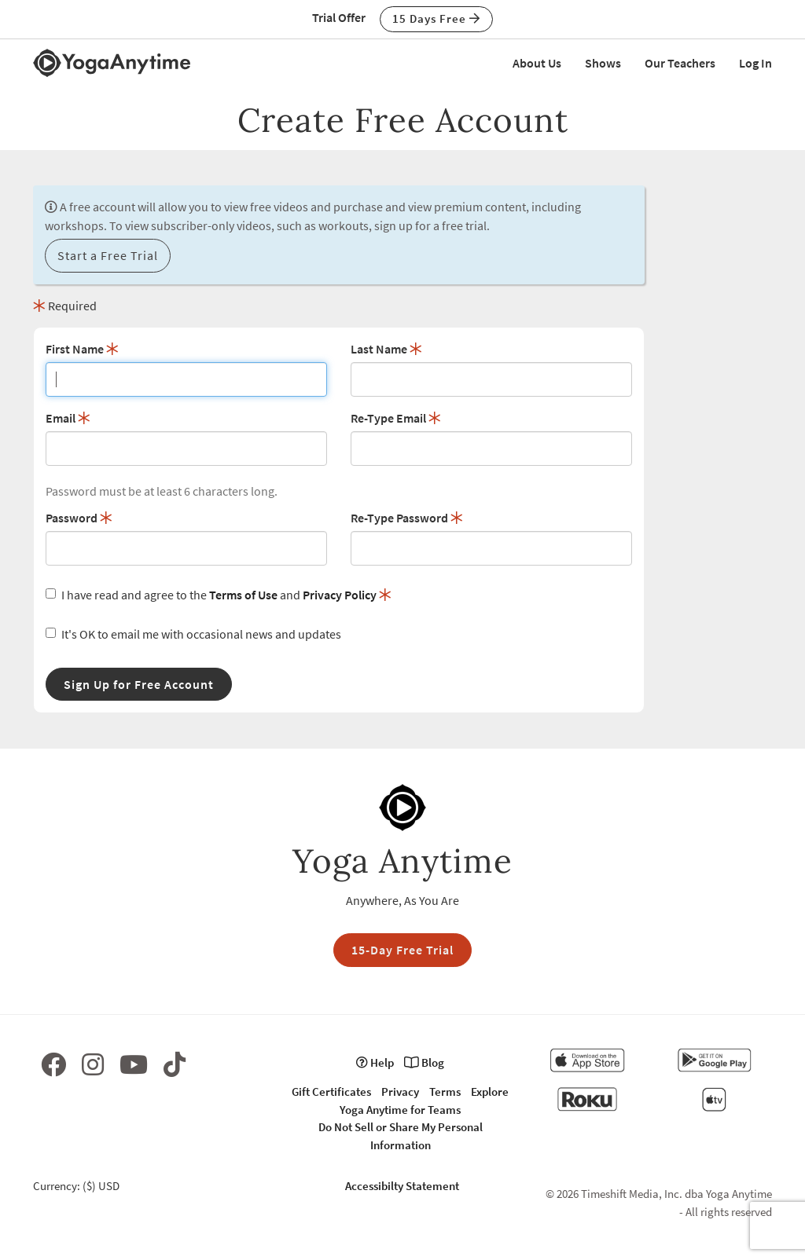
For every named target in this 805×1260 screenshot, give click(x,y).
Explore (490, 1091)
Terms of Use (243, 595)
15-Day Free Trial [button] (402, 950)
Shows (603, 63)
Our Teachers (680, 63)
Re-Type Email (396, 418)
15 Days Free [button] (436, 18)
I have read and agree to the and (218, 595)
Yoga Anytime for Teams (400, 1109)
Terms (445, 1091)
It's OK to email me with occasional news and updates (193, 634)
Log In (755, 63)
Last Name (386, 349)
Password (79, 518)
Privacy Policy (340, 595)
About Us (537, 63)
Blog (424, 1062)
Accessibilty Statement (402, 1185)
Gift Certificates (331, 1091)
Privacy (400, 1091)
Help (375, 1062)
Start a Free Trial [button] (107, 255)
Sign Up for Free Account (139, 684)
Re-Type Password (407, 518)
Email (68, 418)
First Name (82, 349)
